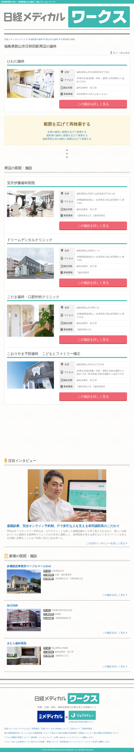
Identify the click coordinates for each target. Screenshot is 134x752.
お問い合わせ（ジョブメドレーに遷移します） (74, 737)
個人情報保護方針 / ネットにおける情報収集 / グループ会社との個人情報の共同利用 (40, 733)
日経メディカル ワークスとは (17, 729)
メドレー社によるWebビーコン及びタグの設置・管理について (31, 742)
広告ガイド (75, 729)
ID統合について (85, 733)
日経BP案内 (87, 729)
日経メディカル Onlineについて (54, 729)
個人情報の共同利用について (106, 733)
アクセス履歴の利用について (16, 737)
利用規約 (35, 729)
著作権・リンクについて (41, 737)
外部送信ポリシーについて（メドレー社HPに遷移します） (85, 742)
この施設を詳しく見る (93, 104)
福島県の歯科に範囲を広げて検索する (67, 135)
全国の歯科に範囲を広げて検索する (67, 131)
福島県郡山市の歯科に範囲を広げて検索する (67, 138)
